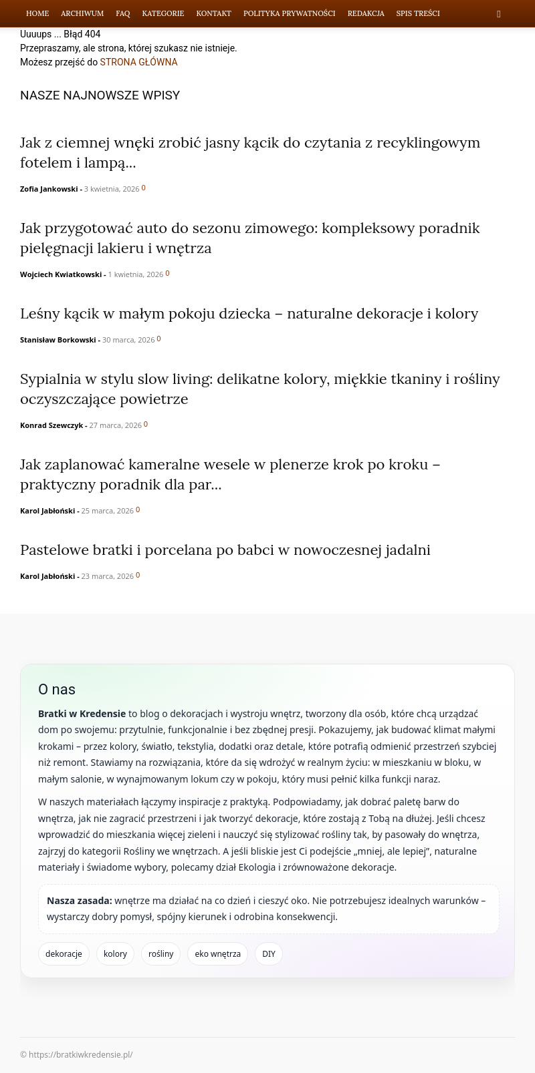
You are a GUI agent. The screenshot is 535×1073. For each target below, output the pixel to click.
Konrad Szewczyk (51, 425)
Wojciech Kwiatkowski (61, 274)
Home (37, 13)
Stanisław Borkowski (58, 340)
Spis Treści (418, 13)
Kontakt (213, 13)
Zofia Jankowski (49, 189)
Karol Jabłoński (47, 510)
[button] (499, 13)
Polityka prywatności (289, 13)
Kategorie (163, 13)
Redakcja (366, 13)
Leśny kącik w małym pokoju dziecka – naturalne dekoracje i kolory (249, 313)
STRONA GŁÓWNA (139, 62)
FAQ (123, 13)
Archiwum (82, 13)
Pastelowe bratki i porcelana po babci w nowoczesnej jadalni (225, 549)
